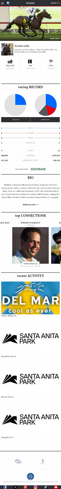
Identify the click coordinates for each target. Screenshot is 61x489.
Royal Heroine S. (8, 356)
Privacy (28, 482)
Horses (30, 3)
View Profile (31, 264)
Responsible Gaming (52, 482)
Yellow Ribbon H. (9, 315)
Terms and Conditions (38, 482)
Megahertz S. (7, 437)
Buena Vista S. (7, 397)
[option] (30, 245)
